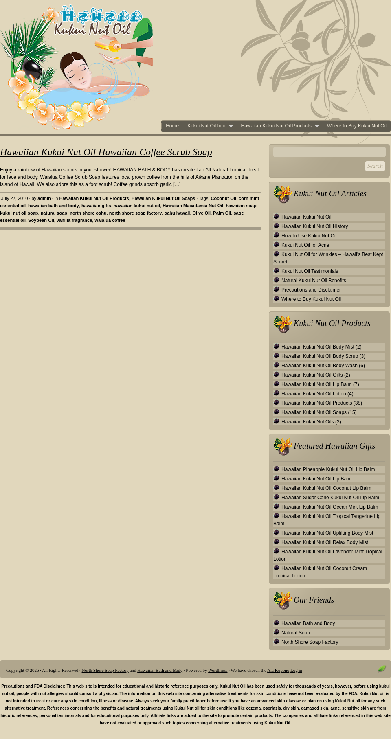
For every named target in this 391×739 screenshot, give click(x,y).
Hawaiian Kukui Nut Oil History (314, 226)
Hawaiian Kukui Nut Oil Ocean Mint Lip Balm (329, 507)
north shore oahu (88, 213)
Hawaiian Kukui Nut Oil (306, 217)
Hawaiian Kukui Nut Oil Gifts (312, 375)
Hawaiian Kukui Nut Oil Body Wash (319, 365)
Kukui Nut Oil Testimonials (309, 271)
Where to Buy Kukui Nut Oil (357, 126)
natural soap (54, 213)
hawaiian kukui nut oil (137, 205)
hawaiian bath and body (53, 205)
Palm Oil (222, 213)
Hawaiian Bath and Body (308, 623)
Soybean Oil (41, 220)
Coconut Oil (223, 198)
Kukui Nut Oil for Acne (305, 245)
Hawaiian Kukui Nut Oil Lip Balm (316, 384)
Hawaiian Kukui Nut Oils (307, 422)
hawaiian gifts (96, 205)
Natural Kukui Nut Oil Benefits (313, 280)
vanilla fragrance (74, 220)
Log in (296, 670)
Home (172, 126)
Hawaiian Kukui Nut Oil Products (278, 126)
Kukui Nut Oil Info (208, 126)
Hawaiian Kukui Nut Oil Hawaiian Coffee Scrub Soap (106, 152)
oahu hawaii (177, 213)
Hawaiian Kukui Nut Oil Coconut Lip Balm (326, 488)
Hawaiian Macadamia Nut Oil (193, 205)
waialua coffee (109, 220)
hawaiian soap (241, 205)
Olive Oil (202, 213)
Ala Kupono (278, 670)
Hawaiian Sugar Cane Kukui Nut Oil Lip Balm (330, 497)
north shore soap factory (135, 213)
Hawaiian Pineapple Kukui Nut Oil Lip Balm (328, 469)
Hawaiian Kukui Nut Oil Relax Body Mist (324, 542)
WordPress (217, 670)
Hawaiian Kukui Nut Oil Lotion (313, 394)
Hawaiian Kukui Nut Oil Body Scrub (319, 356)
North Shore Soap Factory (309, 642)
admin (44, 198)
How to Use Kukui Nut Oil (308, 236)
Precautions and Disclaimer (311, 290)
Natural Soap (295, 633)
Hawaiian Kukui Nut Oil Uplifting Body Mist (327, 533)
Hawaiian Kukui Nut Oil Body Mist (317, 347)
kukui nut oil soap (19, 213)
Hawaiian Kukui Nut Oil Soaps (163, 198)
